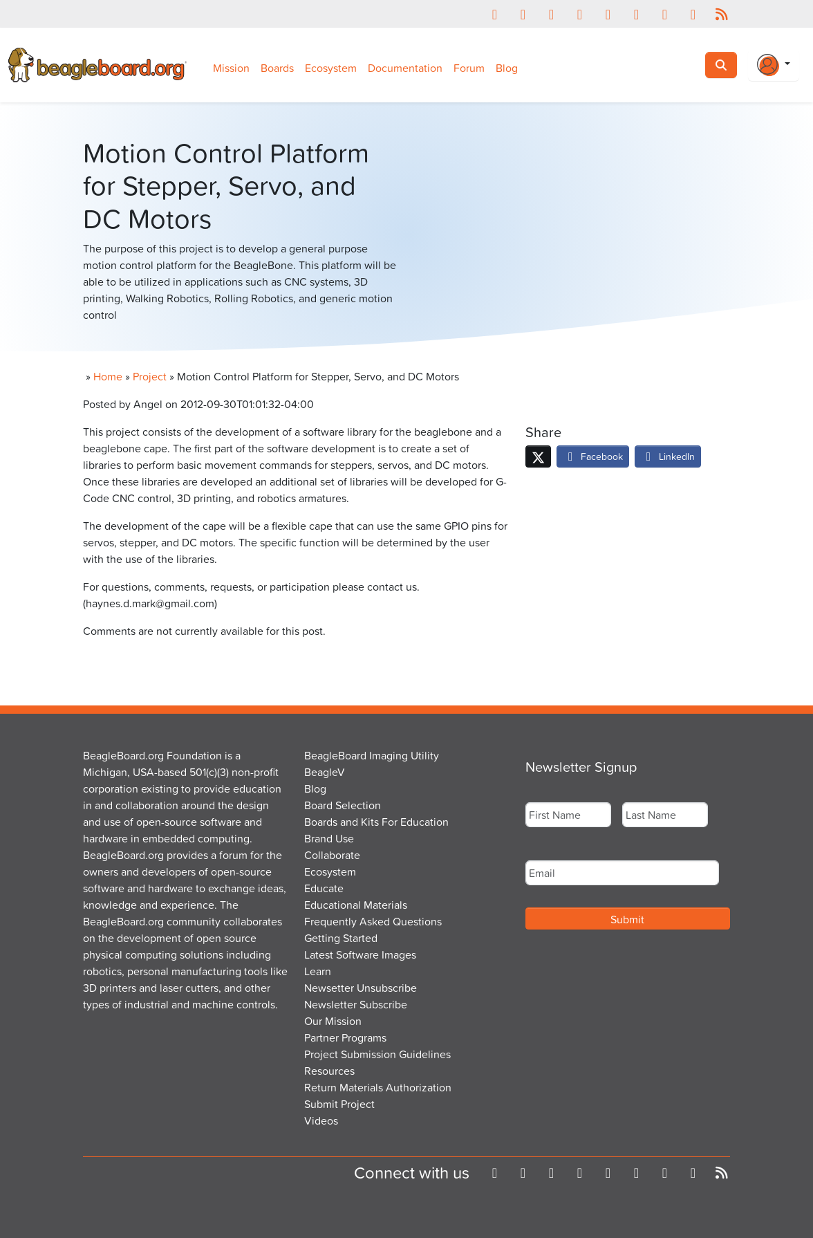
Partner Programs (345, 1037)
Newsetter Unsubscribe (360, 987)
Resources (329, 1070)
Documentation (405, 67)
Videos (321, 1120)
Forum (469, 67)
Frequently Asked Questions (373, 921)
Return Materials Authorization (377, 1087)
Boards (277, 67)
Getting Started (340, 937)
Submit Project (339, 1103)
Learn (317, 971)
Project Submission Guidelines (377, 1054)
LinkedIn (668, 456)
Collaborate (332, 854)
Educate (324, 888)
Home (107, 376)
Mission (231, 67)
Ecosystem (331, 67)
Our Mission (333, 1020)
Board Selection (342, 805)
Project (150, 376)
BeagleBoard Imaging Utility (371, 755)
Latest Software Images (360, 954)
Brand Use (329, 838)
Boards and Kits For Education (376, 821)
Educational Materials (355, 904)
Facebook (593, 456)
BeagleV (324, 771)
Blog (507, 67)
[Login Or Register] (773, 65)
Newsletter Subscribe (355, 1004)
